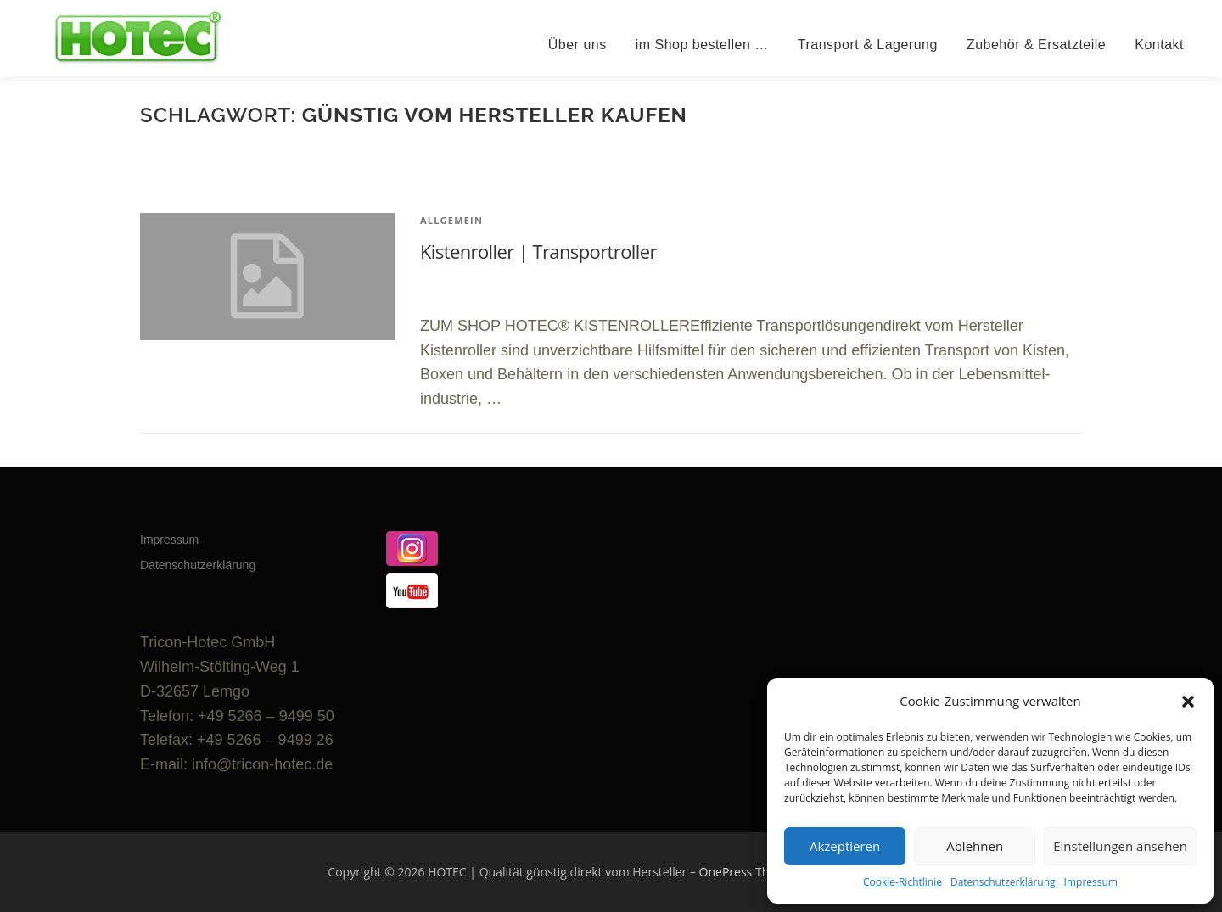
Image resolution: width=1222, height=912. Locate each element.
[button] (1188, 701)
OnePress (726, 872)
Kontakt (1159, 44)
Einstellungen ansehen (1120, 845)
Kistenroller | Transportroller (538, 251)
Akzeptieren (845, 845)
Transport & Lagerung (868, 44)
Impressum (1091, 882)
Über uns (577, 44)
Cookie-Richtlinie (902, 882)
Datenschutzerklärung (1003, 882)
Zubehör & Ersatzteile (1036, 44)
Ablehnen (974, 845)
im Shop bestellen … (702, 44)
